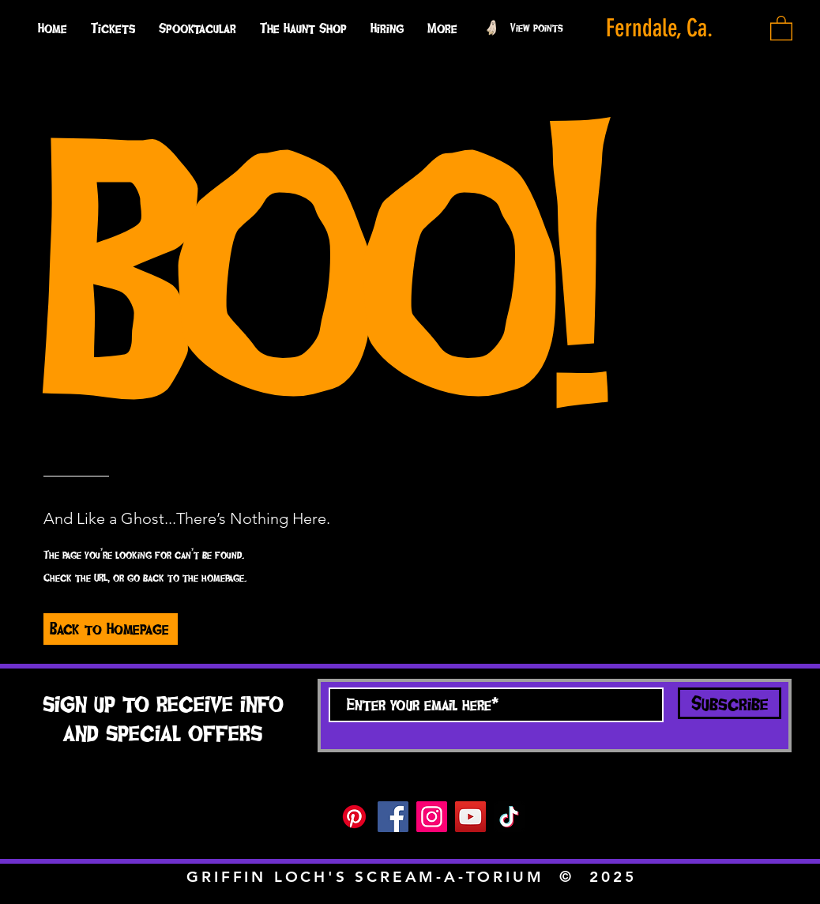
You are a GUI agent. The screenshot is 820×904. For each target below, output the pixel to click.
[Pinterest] (354, 816)
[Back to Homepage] (110, 629)
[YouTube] (470, 816)
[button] (442, 27)
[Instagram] (431, 816)
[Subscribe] (729, 703)
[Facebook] (393, 816)
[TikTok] (509, 816)
